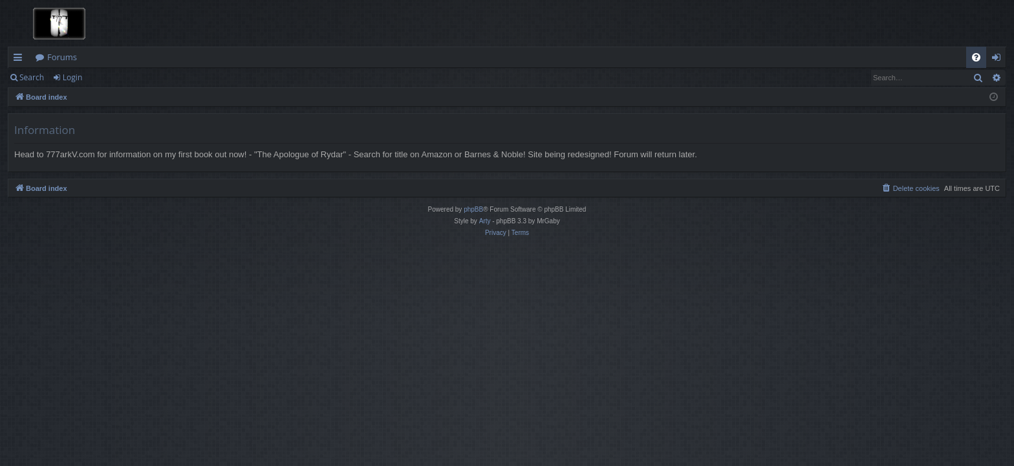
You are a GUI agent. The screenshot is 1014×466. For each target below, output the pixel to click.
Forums (62, 57)
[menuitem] (976, 57)
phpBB (473, 209)
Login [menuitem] (998, 59)
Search (31, 77)
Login (72, 77)
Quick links (20, 59)
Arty (485, 221)
